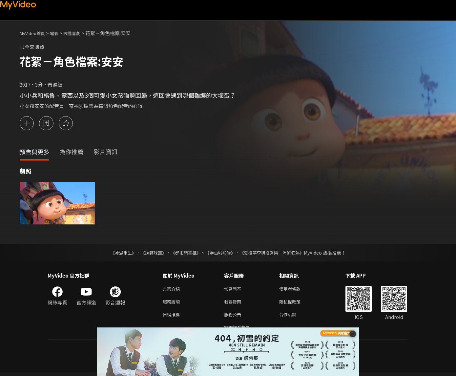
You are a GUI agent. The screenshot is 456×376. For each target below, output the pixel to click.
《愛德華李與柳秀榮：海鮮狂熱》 (275, 252)
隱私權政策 (295, 303)
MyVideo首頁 (35, 33)
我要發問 (234, 303)
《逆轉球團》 (149, 252)
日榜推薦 (172, 316)
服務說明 (172, 303)
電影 (59, 33)
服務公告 (234, 316)
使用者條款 (295, 289)
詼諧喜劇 (79, 33)
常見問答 (234, 289)
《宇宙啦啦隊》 (221, 252)
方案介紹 (172, 289)
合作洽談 (293, 316)
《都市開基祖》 (184, 252)
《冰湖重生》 (117, 252)
